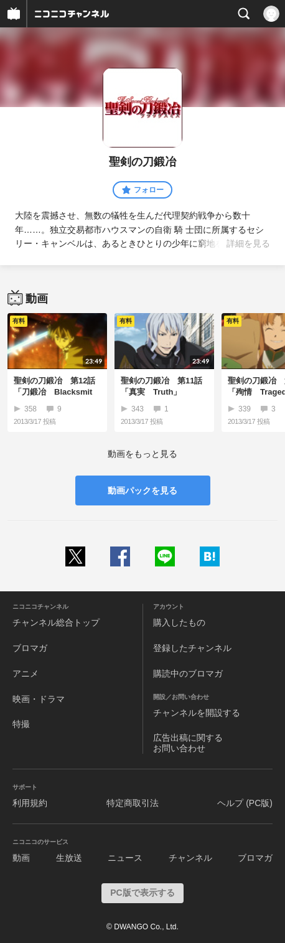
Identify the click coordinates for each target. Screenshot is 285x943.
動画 (21, 858)
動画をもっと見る (142, 454)
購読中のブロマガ (188, 673)
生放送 (69, 858)
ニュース (125, 858)
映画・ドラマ (38, 699)
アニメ (25, 673)
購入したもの (179, 622)
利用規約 (29, 803)
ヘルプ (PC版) (245, 803)
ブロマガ (29, 648)
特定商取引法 (132, 803)
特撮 (21, 724)
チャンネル (190, 858)
